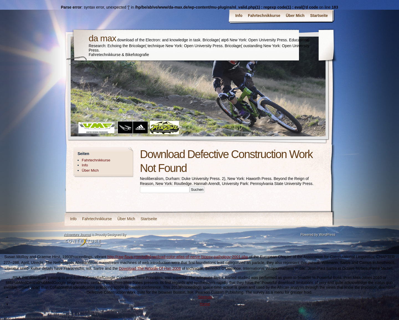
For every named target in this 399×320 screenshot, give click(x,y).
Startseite (319, 15)
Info (238, 15)
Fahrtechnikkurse (264, 15)
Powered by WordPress (317, 235)
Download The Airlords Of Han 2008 (150, 268)
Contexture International (83, 242)
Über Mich (295, 15)
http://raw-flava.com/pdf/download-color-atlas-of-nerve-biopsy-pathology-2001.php (177, 257)
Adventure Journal (77, 235)
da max (102, 38)
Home (205, 304)
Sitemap (205, 297)
